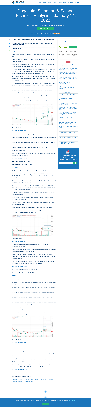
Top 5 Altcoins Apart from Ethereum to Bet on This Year (68, 127)
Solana (27, 351)
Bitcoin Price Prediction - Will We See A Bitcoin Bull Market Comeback (67, 92)
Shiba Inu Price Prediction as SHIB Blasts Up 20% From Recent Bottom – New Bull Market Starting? (67, 139)
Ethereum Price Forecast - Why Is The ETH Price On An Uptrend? (68, 104)
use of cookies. (72, 400)
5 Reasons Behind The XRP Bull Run (66, 117)
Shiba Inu (28, 249)
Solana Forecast (49, 379)
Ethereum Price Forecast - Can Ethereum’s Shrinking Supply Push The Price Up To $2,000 (68, 73)
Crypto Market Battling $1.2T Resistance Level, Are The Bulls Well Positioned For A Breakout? (67, 87)
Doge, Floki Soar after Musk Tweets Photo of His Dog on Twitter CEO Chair (68, 123)
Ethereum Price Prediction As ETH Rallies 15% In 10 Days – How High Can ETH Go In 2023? (68, 108)
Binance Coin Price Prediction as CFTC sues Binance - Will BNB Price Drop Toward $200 (68, 78)
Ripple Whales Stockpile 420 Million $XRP (67, 119)
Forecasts (60, 2)
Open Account (73, 47)
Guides (64, 2)
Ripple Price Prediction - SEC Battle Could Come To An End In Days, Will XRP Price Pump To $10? (67, 99)
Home (40, 2)
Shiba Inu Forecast (29, 381)
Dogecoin (28, 137)
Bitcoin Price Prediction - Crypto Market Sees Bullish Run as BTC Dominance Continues (67, 144)
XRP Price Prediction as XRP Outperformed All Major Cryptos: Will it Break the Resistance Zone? (68, 82)
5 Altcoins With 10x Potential (65, 130)
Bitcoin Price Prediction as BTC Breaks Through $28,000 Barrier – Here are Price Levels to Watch (67, 134)
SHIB (32, 379)
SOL (42, 379)
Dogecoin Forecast (17, 381)
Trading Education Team (36, 33)
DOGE (21, 379)
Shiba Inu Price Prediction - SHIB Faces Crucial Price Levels (67, 65)
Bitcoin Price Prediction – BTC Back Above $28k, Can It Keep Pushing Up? (68, 69)
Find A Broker (70, 2)
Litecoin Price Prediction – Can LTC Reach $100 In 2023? (68, 95)
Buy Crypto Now (45, 28)
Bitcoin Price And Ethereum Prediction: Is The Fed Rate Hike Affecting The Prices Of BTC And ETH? (68, 113)
